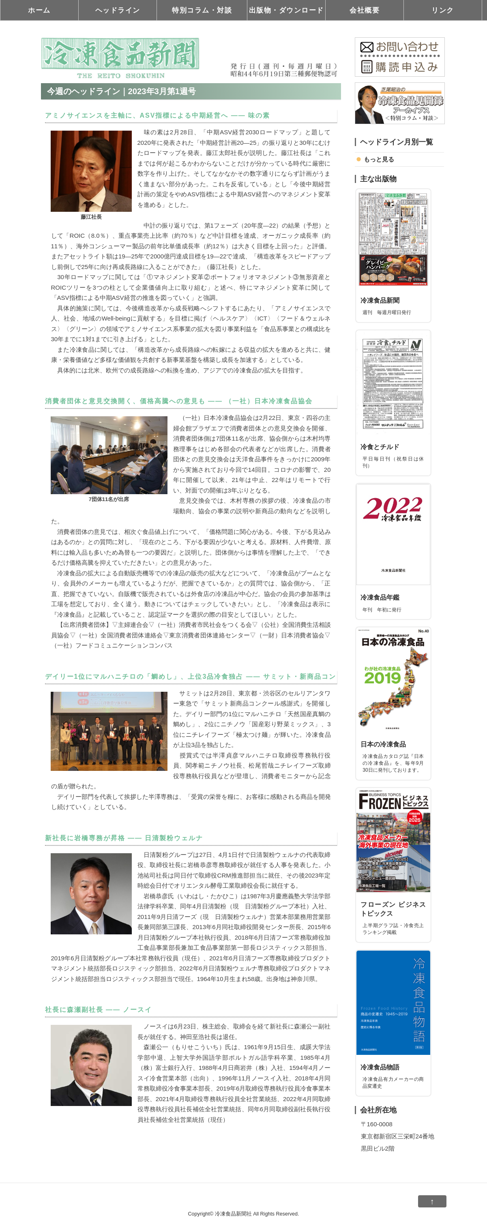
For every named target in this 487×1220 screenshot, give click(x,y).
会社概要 (365, 10)
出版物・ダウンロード (286, 10)
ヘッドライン (117, 10)
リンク (442, 10)
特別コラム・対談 (202, 10)
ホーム (39, 10)
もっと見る (379, 159)
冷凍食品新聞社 (233, 1214)
